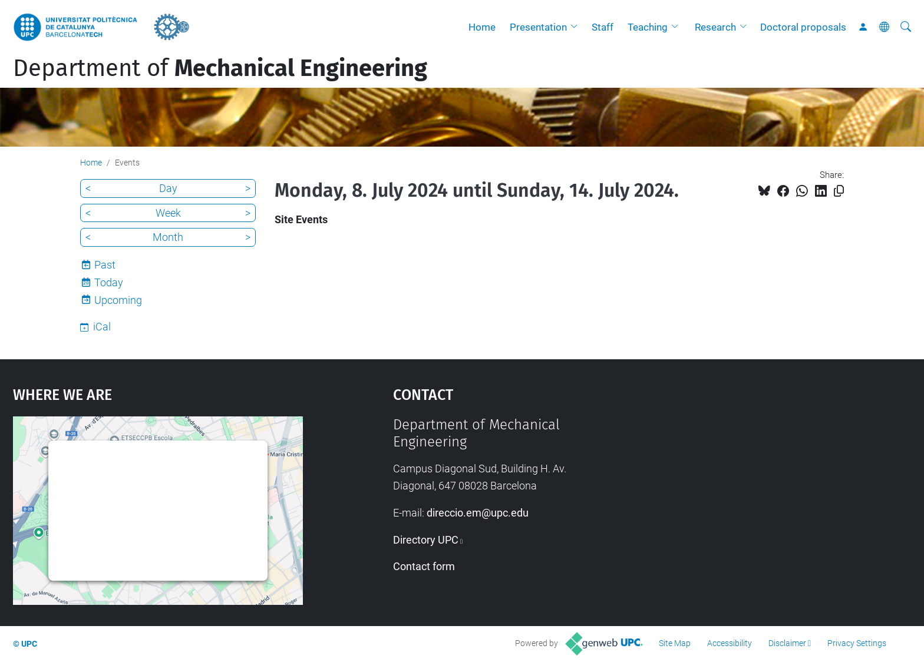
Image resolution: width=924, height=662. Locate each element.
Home (482, 27)
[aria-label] (905, 27)
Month (168, 237)
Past (105, 265)
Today (108, 282)
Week (168, 213)
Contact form (424, 566)
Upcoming (118, 300)
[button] (577, 27)
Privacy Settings (856, 643)
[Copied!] (839, 191)
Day (168, 188)
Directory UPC (425, 540)
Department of (220, 68)
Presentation (538, 27)
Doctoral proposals (803, 27)
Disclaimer (787, 643)
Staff (602, 27)
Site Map (675, 643)
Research (715, 27)
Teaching (648, 27)
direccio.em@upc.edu (478, 513)
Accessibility (729, 643)
